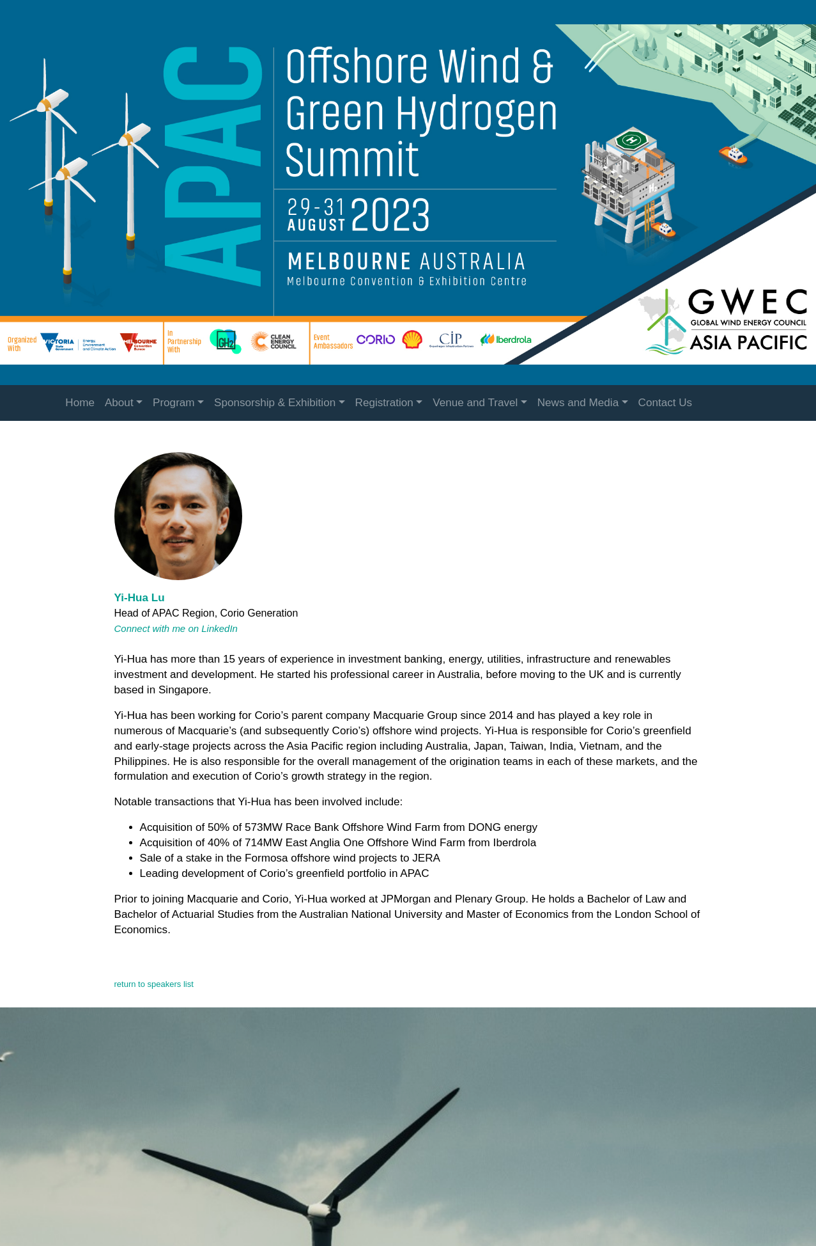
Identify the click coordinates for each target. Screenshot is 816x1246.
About (119, 403)
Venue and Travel (475, 403)
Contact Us (665, 403)
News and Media (578, 403)
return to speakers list (154, 984)
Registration (384, 403)
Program (174, 403)
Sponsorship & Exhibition (274, 403)
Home (80, 403)
